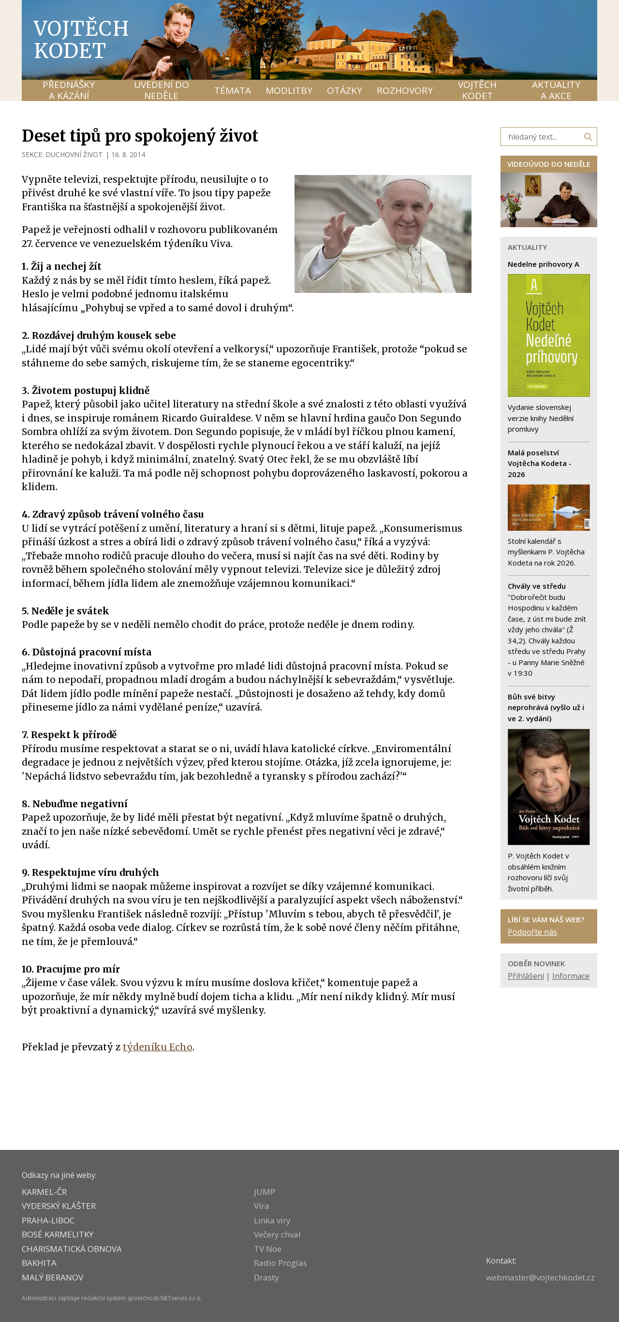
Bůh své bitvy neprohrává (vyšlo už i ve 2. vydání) (546, 707)
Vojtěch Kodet (82, 39)
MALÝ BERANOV (52, 1277)
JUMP (264, 1191)
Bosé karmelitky (57, 1234)
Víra (261, 1205)
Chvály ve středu (537, 586)
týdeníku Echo (157, 1047)
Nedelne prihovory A (543, 264)
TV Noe (267, 1248)
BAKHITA (39, 1262)
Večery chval (277, 1234)
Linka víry (272, 1220)
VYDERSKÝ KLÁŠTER (59, 1205)
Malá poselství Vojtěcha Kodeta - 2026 (540, 463)
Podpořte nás (532, 932)
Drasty (266, 1277)
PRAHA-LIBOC (48, 1220)
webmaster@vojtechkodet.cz (540, 1277)
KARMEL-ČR (44, 1191)
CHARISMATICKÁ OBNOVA (72, 1248)
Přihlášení (526, 976)
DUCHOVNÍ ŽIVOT (74, 154)
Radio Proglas (280, 1262)
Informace (571, 976)
